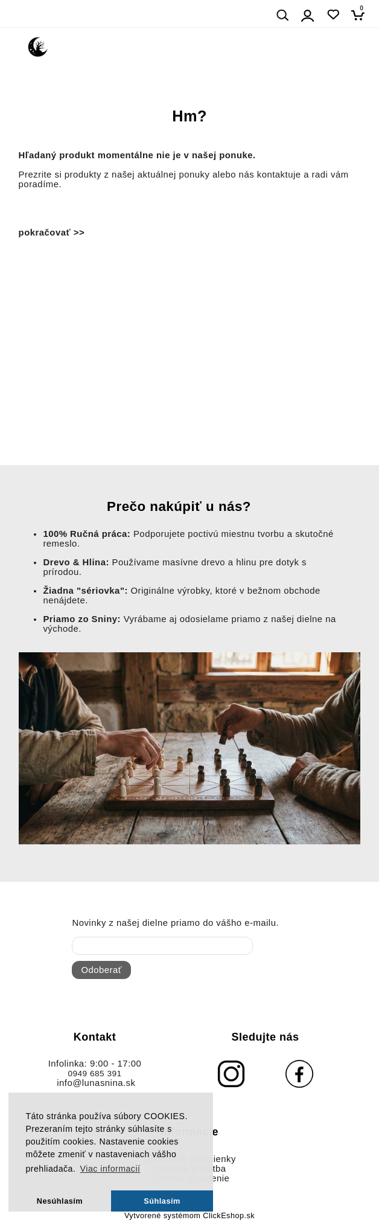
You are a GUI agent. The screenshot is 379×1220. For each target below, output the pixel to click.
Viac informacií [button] (110, 1168)
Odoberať (101, 970)
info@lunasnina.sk (96, 1083)
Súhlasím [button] (162, 1201)
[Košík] (361, 14)
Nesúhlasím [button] (60, 1201)
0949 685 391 (94, 1073)
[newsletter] (162, 946)
